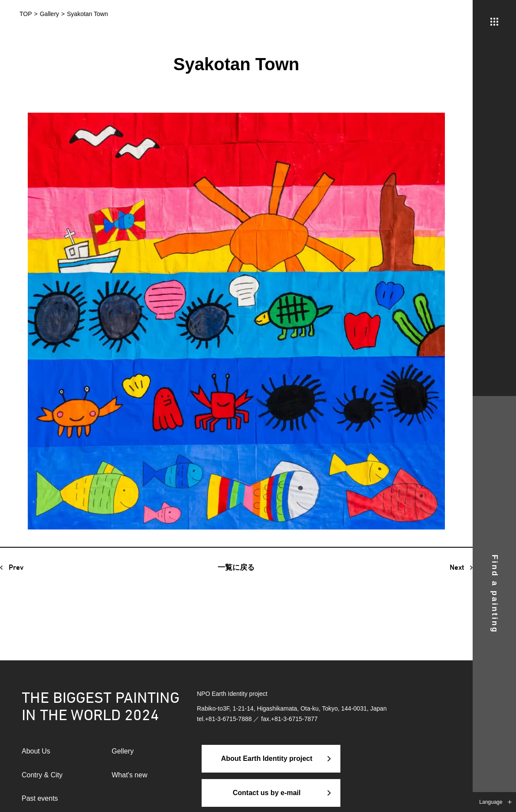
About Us (36, 751)
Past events (40, 798)
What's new (129, 775)
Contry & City (42, 775)
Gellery (123, 751)
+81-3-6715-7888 (228, 718)
